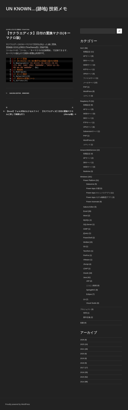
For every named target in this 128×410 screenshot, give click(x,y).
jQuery (85, 233)
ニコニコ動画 (91, 286)
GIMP (85, 229)
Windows (25, 93)
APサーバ (87, 56)
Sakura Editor (15, 93)
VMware (86, 260)
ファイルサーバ (89, 78)
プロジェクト (85, 309)
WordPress (87, 91)
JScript (86, 264)
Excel (85, 211)
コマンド (86, 96)
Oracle (85, 273)
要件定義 (86, 317)
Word (85, 216)
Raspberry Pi (85, 101)
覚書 (82, 323)
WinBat (86, 242)
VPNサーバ (87, 74)
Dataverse (90, 184)
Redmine (86, 171)
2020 (82, 354)
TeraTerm (86, 251)
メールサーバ (88, 83)
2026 (82, 340)
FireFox (86, 255)
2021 (82, 349)
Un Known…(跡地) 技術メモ (36, 8)
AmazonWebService (88, 150)
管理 (85, 313)
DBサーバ (87, 61)
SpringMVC (90, 290)
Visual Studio (91, 303)
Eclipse (89, 294)
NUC (82, 48)
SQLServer (87, 224)
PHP (85, 87)
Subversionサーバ (90, 131)
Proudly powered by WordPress (17, 404)
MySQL (86, 220)
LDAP (85, 269)
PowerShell (87, 238)
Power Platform (89, 180)
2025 (82, 344)
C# (84, 299)
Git (84, 246)
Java (85, 277)
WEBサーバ (87, 65)
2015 (82, 377)
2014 (82, 382)
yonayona (26, 29)
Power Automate (92, 202)
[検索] (119, 31)
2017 (82, 368)
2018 (82, 363)
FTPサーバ (87, 122)
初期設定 (86, 52)
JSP (87, 281)
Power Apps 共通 (93, 188)
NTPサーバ (87, 69)
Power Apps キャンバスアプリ (98, 193)
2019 (82, 358)
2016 (82, 372)
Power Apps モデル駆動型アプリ (99, 197)
